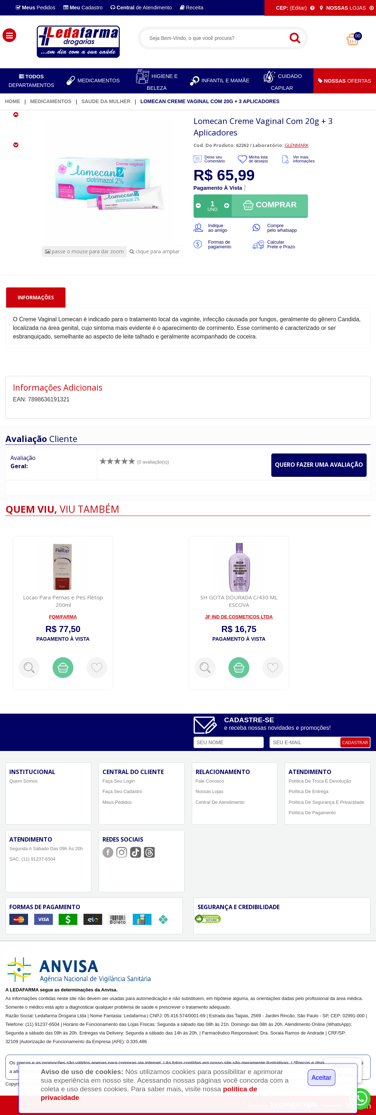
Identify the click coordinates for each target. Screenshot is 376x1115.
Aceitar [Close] (321, 1077)
